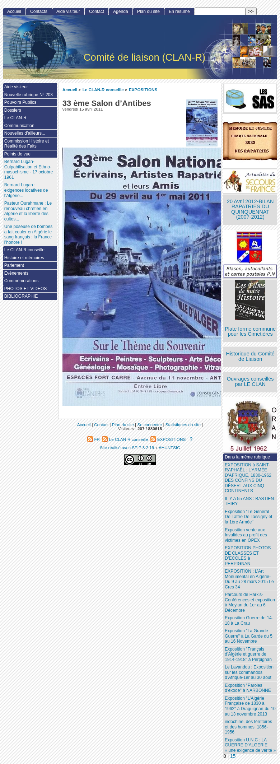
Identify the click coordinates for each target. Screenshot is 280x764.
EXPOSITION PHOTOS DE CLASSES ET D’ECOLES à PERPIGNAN (248, 555)
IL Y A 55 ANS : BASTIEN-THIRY (250, 501)
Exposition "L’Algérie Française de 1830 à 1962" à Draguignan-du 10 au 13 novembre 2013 (250, 706)
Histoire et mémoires (24, 257)
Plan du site (148, 11)
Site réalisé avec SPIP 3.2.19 (127, 447)
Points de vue (17, 154)
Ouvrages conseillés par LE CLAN (250, 381)
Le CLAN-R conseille (103, 89)
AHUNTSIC (169, 447)
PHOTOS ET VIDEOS (25, 288)
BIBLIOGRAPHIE (21, 296)
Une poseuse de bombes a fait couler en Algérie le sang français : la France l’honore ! (28, 234)
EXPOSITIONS (143, 89)
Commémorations (21, 280)
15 (232, 756)
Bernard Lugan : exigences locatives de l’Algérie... (26, 190)
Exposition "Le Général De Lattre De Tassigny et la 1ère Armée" (248, 517)
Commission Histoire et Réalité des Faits (26, 144)
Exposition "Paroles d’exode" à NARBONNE (248, 688)
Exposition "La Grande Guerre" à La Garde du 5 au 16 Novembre (248, 636)
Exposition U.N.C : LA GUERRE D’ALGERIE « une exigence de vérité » (250, 745)
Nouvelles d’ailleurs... (24, 133)
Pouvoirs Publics (20, 102)
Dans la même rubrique (247, 457)
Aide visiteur (68, 11)
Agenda (120, 11)
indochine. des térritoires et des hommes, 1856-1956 (248, 727)
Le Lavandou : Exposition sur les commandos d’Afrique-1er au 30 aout (249, 672)
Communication (19, 125)
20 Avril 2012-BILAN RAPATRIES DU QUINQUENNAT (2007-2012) (250, 209)
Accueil (70, 89)
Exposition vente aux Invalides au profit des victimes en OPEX (246, 535)
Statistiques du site (183, 424)
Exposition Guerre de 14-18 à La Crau (249, 620)
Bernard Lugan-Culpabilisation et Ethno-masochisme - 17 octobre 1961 (28, 169)
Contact (96, 11)
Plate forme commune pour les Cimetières (250, 331)
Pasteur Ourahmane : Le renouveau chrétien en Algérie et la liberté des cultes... (28, 211)
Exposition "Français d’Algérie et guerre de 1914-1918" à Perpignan (248, 654)
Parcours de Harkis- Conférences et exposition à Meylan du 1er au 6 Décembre (250, 602)
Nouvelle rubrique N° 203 (28, 94)
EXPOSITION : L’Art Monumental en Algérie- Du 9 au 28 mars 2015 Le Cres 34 (249, 579)
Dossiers (12, 110)
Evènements (16, 273)
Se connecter (149, 424)
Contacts (38, 11)
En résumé (179, 11)
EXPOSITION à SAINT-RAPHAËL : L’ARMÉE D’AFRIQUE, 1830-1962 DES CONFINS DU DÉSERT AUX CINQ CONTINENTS (248, 478)
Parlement (14, 265)
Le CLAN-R (15, 117)
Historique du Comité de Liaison (250, 356)
